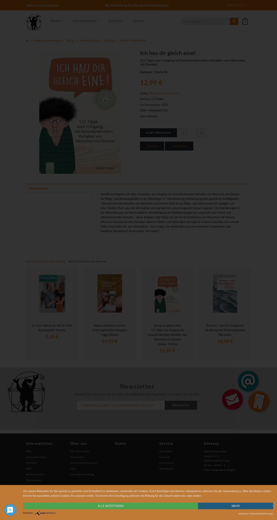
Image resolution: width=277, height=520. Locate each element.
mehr (236, 506)
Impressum (243, 514)
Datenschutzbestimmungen (261, 514)
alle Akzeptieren (110, 506)
